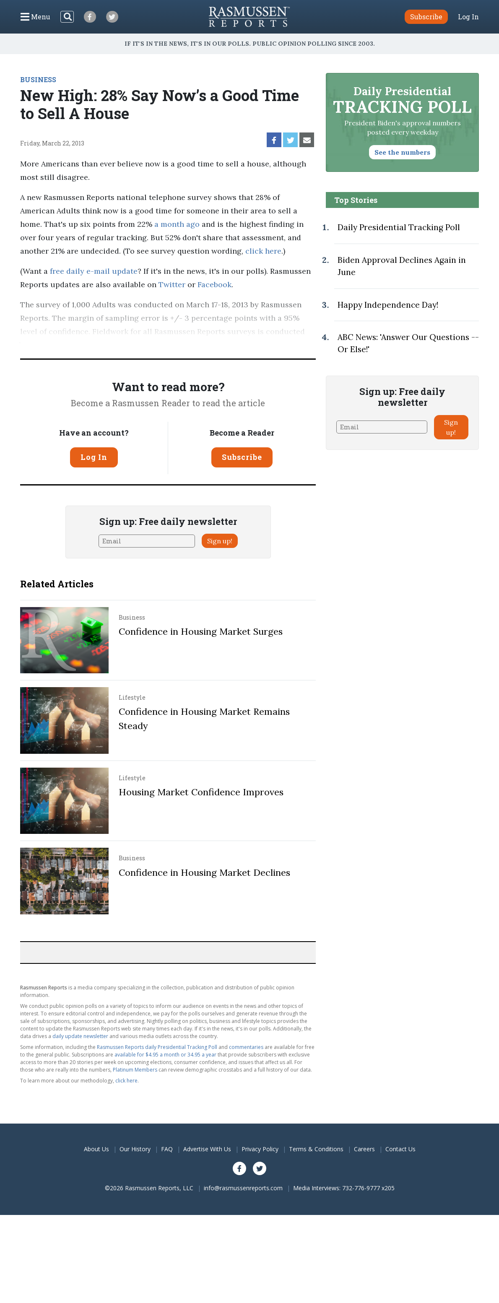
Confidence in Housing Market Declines (204, 872)
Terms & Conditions (316, 1149)
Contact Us (400, 1149)
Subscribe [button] (426, 16)
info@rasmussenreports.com (243, 1188)
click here (263, 251)
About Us (96, 1149)
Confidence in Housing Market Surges (201, 631)
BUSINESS (38, 79)
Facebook (214, 284)
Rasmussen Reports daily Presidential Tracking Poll (157, 1047)
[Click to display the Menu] (35, 17)
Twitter (172, 284)
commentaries (246, 1047)
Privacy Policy (260, 1149)
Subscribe (242, 457)
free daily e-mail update (94, 271)
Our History (135, 1149)
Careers (364, 1149)
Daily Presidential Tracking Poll (399, 227)
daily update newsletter (80, 1036)
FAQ (167, 1149)
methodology (179, 345)
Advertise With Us (207, 1149)
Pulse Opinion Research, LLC (83, 345)
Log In (468, 16)
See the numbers (402, 152)
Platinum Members (135, 1069)
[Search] (67, 17)
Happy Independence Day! (388, 305)
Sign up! (219, 541)
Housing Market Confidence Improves (201, 792)
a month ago (177, 224)
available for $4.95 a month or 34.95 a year (165, 1054)
